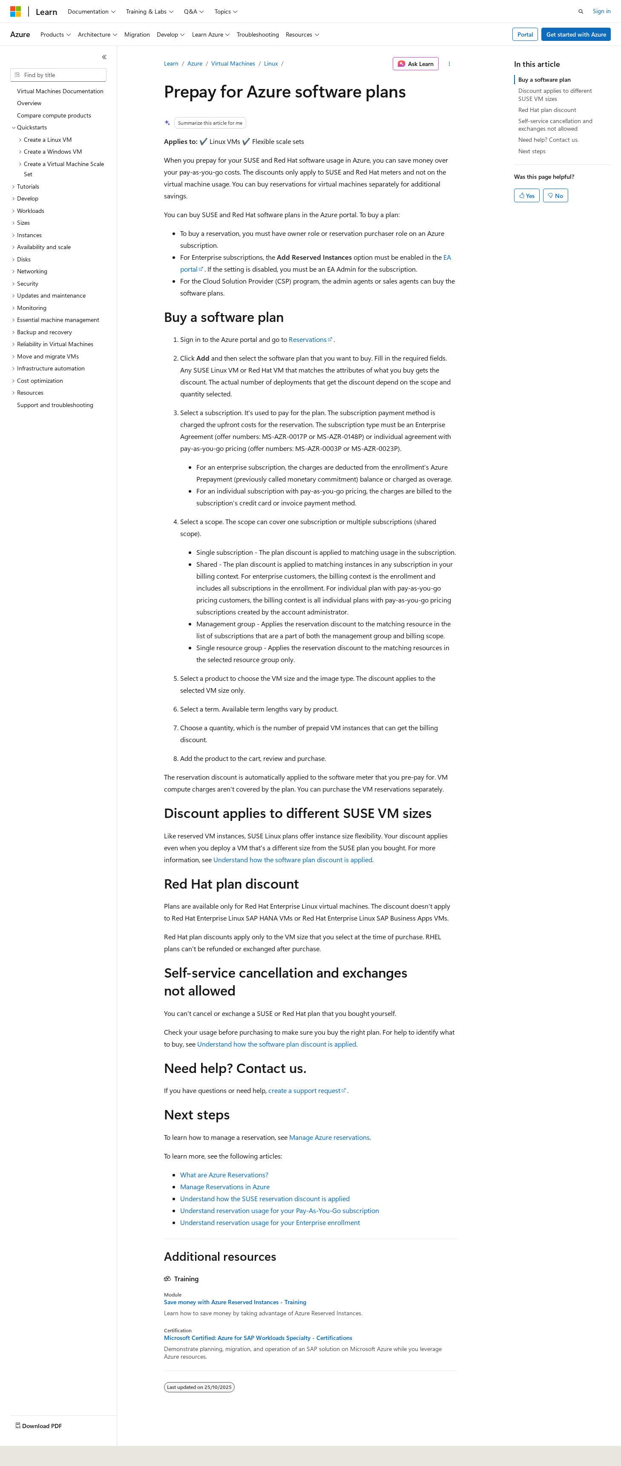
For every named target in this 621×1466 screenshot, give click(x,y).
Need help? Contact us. (548, 139)
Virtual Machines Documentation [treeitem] (60, 91)
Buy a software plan (544, 79)
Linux (271, 63)
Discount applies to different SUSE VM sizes (555, 94)
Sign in (602, 11)
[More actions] (449, 64)
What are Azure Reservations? (224, 1174)
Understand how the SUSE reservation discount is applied (265, 1198)
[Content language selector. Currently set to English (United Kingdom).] (53, 1453)
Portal (525, 34)
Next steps (532, 151)
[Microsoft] (15, 11)
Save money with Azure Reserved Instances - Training (235, 1302)
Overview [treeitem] (29, 103)
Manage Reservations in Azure (225, 1186)
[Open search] (580, 11)
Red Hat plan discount (547, 110)
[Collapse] (104, 57)
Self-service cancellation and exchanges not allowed (555, 124)
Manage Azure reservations (329, 1137)
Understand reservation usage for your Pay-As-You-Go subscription (279, 1210)
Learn (171, 63)
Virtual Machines (233, 63)
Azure (194, 63)
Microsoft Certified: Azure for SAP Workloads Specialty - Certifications (258, 1338)
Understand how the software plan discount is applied (292, 859)
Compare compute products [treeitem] (54, 115)
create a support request (304, 1090)
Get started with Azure (576, 34)
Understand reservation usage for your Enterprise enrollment (270, 1222)
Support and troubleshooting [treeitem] (55, 405)
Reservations (308, 339)
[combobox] (58, 75)
